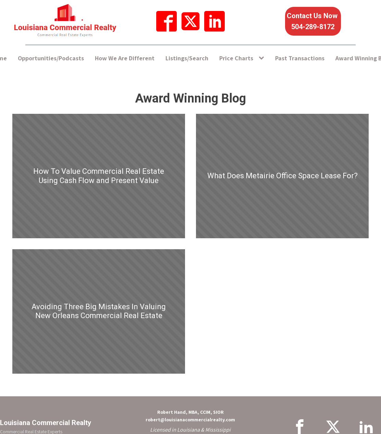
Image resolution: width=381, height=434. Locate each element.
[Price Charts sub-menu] (263, 58)
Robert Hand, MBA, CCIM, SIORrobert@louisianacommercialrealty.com (190, 416)
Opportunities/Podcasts (51, 58)
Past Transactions (299, 58)
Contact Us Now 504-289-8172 (313, 21)
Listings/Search (186, 58)
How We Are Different (125, 58)
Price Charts (236, 58)
